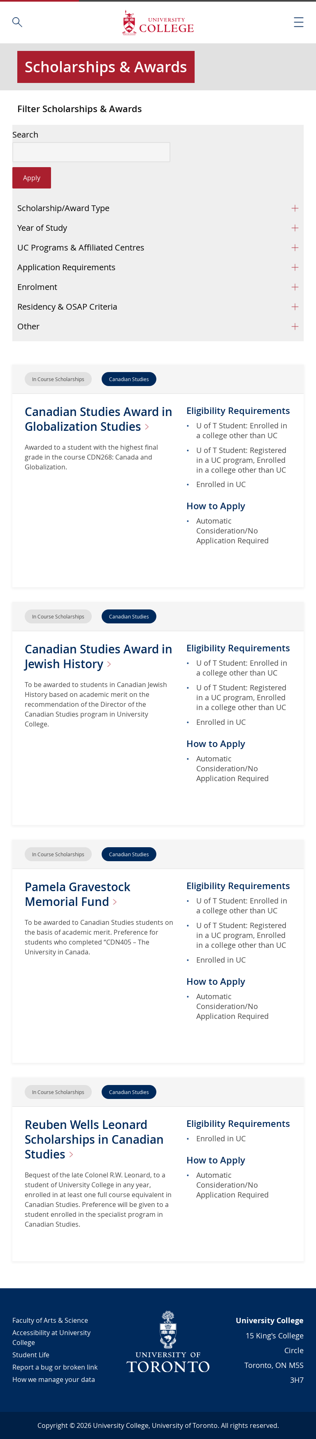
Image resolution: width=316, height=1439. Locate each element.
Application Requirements (66, 267)
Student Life (30, 1354)
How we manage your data (53, 1379)
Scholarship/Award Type (63, 208)
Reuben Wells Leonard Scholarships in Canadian (94, 1139)
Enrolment (37, 286)
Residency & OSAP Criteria (67, 306)
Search (25, 135)
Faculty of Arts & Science (50, 1320)
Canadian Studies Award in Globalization (98, 419)
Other (28, 326)
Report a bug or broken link (55, 1367)
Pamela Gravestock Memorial (77, 894)
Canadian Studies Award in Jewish (98, 656)
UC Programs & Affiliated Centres (80, 247)
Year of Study (42, 227)
